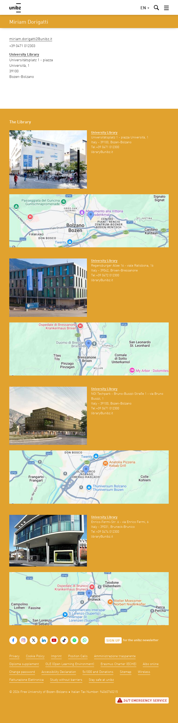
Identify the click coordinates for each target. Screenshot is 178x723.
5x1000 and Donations (98, 672)
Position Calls (78, 656)
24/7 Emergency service (142, 700)
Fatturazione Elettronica (26, 680)
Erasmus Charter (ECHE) (118, 664)
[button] (166, 8)
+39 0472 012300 (107, 275)
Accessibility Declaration (58, 672)
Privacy (14, 656)
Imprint (56, 656)
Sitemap (125, 672)
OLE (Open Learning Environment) (69, 664)
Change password (22, 672)
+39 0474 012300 (107, 531)
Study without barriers (66, 680)
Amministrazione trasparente (115, 656)
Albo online (151, 664)
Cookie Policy (35, 656)
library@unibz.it (102, 152)
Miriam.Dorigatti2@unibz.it (30, 39)
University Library (104, 132)
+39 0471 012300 (107, 147)
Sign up (113, 640)
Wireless (144, 672)
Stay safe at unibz (101, 680)
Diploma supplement (24, 664)
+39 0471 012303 (22, 46)
